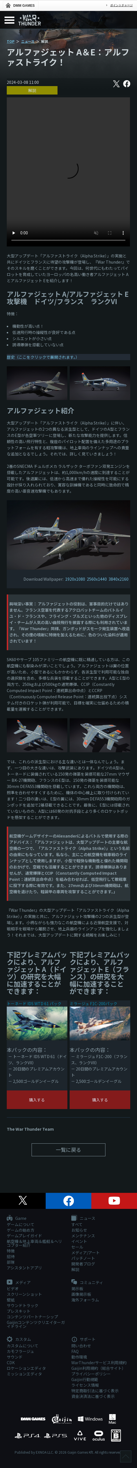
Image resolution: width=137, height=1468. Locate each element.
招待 (11, 1256)
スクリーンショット (24, 1294)
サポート (83, 1339)
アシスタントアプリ (24, 1268)
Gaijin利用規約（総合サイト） (98, 1368)
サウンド (15, 1357)
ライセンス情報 (85, 1385)
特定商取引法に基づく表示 (95, 1391)
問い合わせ (81, 1346)
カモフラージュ (20, 1351)
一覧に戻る (68, 1149)
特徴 (11, 1251)
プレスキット (18, 1311)
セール (77, 1247)
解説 (32, 90)
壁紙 (11, 1300)
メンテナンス (83, 1236)
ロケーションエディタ (26, 1368)
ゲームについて (20, 1224)
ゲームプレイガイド (24, 1236)
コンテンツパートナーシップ (32, 1317)
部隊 (11, 1262)
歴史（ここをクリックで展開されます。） (43, 357)
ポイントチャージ (121, 5)
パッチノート (83, 1258)
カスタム (19, 1339)
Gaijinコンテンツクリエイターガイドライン (36, 1324)
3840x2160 (119, 579)
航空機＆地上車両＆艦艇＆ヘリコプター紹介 (34, 1243)
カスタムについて (22, 1346)
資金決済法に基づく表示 (93, 1396)
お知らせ (79, 1230)
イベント (79, 1241)
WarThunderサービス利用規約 (99, 1362)
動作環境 (79, 1357)
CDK (11, 1362)
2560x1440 (97, 579)
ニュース (27, 41)
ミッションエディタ (24, 1374)
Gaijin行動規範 (84, 1379)
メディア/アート (85, 1252)
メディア (19, 1282)
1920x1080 (75, 579)
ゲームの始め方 (20, 1230)
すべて (77, 1224)
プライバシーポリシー (91, 1374)
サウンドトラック (22, 1305)
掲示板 (77, 1288)
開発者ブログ (83, 1264)
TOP (10, 41)
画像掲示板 (81, 1294)
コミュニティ (87, 1282)
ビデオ (13, 1288)
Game (16, 1218)
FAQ (75, 1351)
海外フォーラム (85, 1300)
